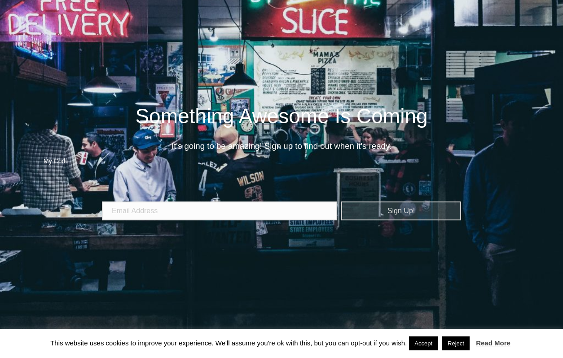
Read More (493, 343)
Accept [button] (423, 343)
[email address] (219, 210)
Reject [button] (456, 343)
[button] (401, 210)
